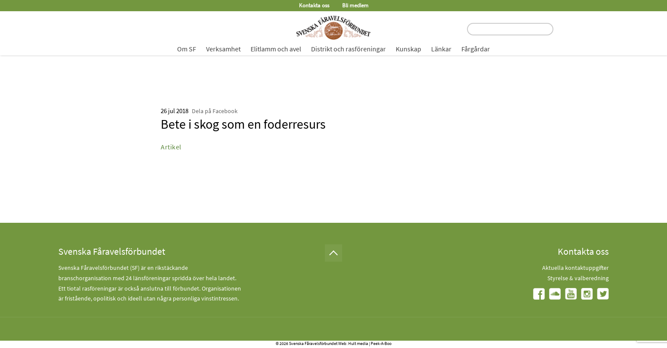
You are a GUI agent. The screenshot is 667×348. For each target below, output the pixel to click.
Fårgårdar (475, 48)
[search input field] (510, 29)
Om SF (186, 48)
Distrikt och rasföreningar (348, 48)
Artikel (171, 146)
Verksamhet (223, 48)
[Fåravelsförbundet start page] (333, 27)
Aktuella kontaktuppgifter (575, 268)
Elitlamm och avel (276, 48)
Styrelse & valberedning (578, 278)
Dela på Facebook (215, 111)
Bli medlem (355, 5)
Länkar (441, 48)
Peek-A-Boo (381, 343)
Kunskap (408, 48)
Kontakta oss (314, 5)
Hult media (358, 343)
